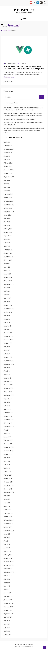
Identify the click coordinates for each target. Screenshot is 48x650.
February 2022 (8, 250)
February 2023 (8, 229)
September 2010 (9, 572)
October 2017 (8, 343)
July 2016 (7, 367)
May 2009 (7, 627)
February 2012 (8, 513)
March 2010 (7, 593)
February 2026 (8, 146)
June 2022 (7, 239)
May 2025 (7, 159)
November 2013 (8, 451)
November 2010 (8, 565)
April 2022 (7, 246)
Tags (8, 30)
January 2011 (8, 558)
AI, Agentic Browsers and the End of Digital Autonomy (20, 119)
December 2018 (8, 308)
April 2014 (7, 433)
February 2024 (8, 194)
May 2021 (7, 267)
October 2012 (8, 489)
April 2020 (7, 295)
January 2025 (8, 166)
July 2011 (7, 537)
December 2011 (8, 520)
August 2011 (7, 534)
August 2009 (7, 617)
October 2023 (8, 208)
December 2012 (8, 482)
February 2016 (8, 381)
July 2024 (7, 180)
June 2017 (7, 350)
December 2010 (8, 562)
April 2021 (7, 270)
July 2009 (7, 621)
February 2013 (8, 475)
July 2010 (7, 579)
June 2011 (7, 541)
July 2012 (7, 496)
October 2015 (8, 392)
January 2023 (8, 232)
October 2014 (8, 423)
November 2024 (8, 170)
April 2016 (7, 374)
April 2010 (7, 589)
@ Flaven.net (24, 10)
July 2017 (7, 347)
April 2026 (7, 142)
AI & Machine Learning (11, 63)
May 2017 (7, 354)
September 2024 (9, 177)
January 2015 (8, 416)
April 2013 (7, 468)
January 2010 (8, 600)
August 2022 (7, 236)
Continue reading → (9, 77)
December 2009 (8, 603)
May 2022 (7, 243)
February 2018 (8, 329)
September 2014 (9, 426)
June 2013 (7, 461)
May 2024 (7, 187)
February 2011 (8, 555)
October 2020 (8, 281)
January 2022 (8, 253)
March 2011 (7, 551)
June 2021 (7, 263)
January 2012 (8, 517)
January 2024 (8, 198)
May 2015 (7, 406)
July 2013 (7, 458)
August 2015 (7, 399)
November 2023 (8, 204)
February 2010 (8, 596)
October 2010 (8, 569)
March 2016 (7, 378)
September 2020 (9, 284)
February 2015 (8, 413)
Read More (7, 81)
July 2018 (7, 315)
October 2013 (8, 454)
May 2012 (7, 503)
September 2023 (9, 211)
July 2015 (7, 402)
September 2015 (9, 395)
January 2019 (8, 305)
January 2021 (8, 277)
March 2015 (7, 409)
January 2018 (8, 333)
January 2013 (8, 478)
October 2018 (8, 312)
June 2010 (7, 582)
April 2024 (7, 191)
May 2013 (7, 464)
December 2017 (8, 336)
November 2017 (8, 340)
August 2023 (7, 215)
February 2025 (8, 163)
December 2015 (8, 385)
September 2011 (9, 530)
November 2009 (8, 607)
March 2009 (7, 634)
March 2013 (7, 471)
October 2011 (8, 527)
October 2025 (8, 152)
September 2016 (9, 364)
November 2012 (8, 485)
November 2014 (8, 419)
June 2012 (7, 499)
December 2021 (8, 256)
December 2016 (8, 361)
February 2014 (8, 440)
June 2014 (7, 430)
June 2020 (7, 288)
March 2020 (7, 298)
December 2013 (8, 447)
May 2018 (7, 322)
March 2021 (7, 274)
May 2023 (7, 225)
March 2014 (7, 437)
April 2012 (7, 506)
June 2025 (7, 156)
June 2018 (7, 319)
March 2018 (7, 326)
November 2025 (8, 149)
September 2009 (9, 614)
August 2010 (7, 575)
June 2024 (7, 184)
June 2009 (7, 624)
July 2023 (7, 218)
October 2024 (8, 173)
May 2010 (7, 586)
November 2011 (8, 524)
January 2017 (8, 357)
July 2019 (7, 302)
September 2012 (9, 492)
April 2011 (7, 548)
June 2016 (7, 371)
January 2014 (8, 444)
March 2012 (7, 510)
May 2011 (7, 544)
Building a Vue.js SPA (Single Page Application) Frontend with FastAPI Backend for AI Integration (24, 67)
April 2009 (7, 631)
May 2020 (7, 291)
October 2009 (8, 610)
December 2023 (8, 201)
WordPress (30, 646)
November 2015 (8, 388)
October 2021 (8, 260)
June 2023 (7, 222)
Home (4, 30)
